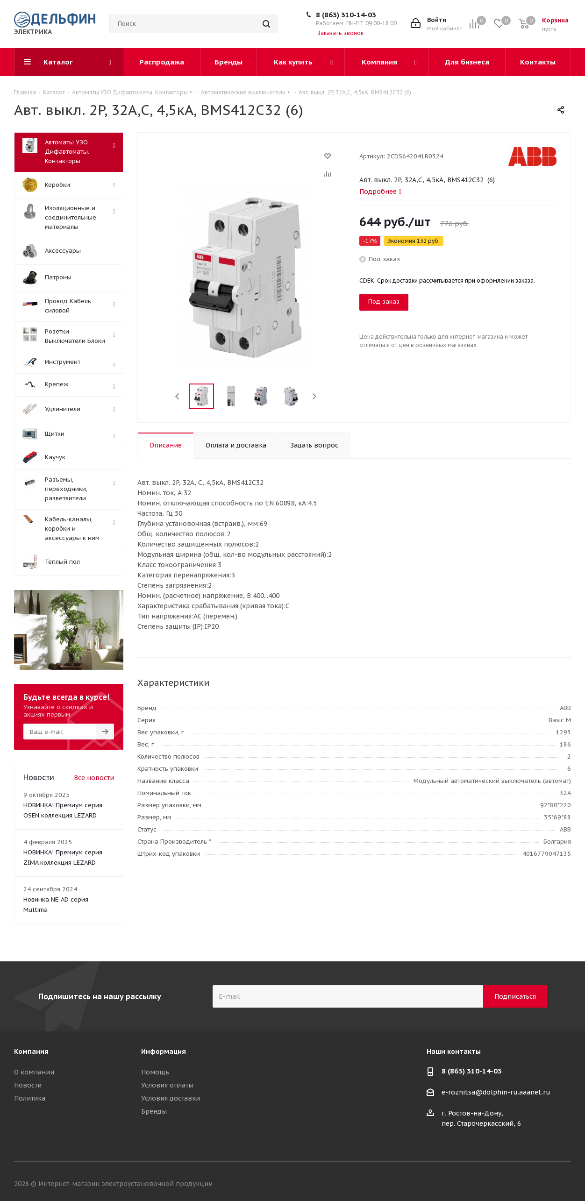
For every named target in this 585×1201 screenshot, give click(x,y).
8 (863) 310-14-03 (346, 14)
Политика (29, 1098)
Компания (31, 1051)
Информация (163, 1051)
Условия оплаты (167, 1085)
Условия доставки (170, 1098)
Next (314, 396)
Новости (28, 1085)
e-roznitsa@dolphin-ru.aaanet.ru (496, 1092)
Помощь (155, 1072)
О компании (34, 1072)
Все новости (94, 778)
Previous (178, 396)
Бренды (154, 1111)
